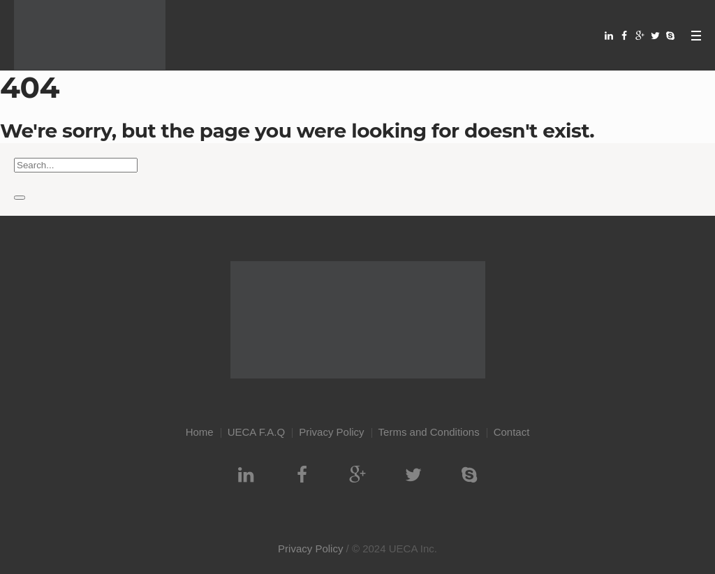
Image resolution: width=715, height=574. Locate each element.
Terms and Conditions (429, 432)
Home (200, 432)
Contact (512, 432)
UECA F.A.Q (257, 432)
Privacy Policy (331, 432)
